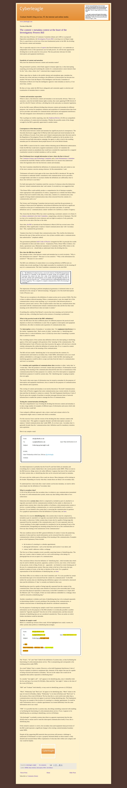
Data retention (32, 767)
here (65, 511)
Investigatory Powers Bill (45, 39)
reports (44, 47)
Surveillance (50, 767)
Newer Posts (23, 772)
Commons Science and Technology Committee (37, 158)
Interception (40, 767)
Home (48, 772)
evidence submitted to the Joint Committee (34, 216)
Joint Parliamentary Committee (64, 158)
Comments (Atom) (32, 776)
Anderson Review (54, 118)
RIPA (44, 767)
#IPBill (26, 767)
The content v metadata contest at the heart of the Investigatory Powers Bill (43, 31)
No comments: (43, 765)
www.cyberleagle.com (26, 21)
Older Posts (72, 772)
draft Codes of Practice (44, 241)
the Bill (29, 224)
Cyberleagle (31, 8)
